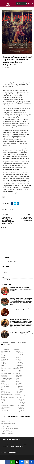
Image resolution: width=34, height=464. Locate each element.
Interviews (4, 275)
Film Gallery (4, 270)
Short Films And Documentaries (9, 280)
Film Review (4, 272)
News (3, 277)
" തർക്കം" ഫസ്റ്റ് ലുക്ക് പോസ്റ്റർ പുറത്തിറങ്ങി (20, 309)
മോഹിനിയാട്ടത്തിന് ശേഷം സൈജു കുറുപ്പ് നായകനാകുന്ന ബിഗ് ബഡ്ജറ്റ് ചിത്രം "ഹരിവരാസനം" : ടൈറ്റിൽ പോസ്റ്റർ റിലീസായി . (21, 333)
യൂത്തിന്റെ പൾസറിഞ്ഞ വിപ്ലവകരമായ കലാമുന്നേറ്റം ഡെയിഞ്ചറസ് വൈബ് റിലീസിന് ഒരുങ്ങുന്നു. (21, 289)
